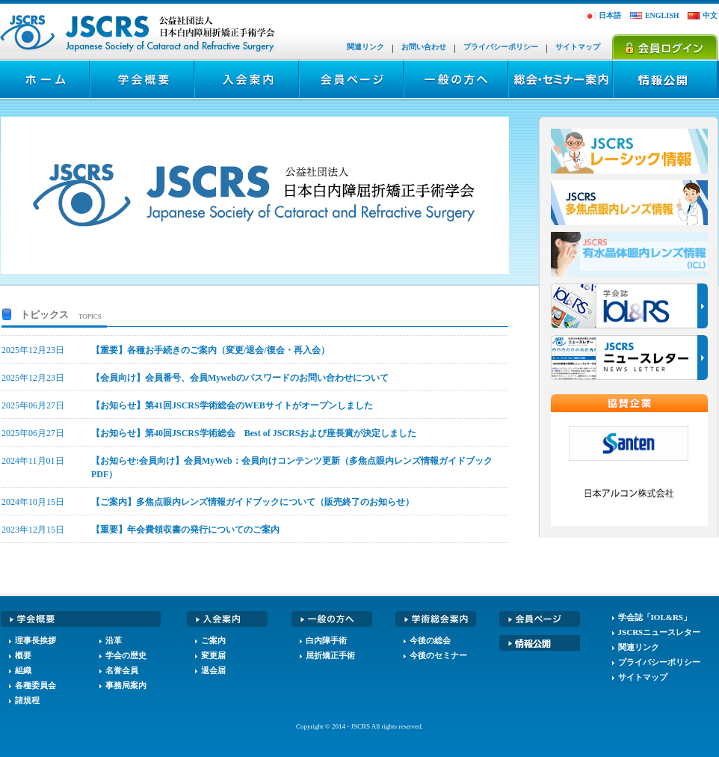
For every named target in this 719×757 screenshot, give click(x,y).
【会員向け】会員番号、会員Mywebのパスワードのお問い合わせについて (240, 378)
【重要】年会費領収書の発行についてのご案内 (185, 529)
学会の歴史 (125, 655)
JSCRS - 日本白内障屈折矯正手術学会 (138, 33)
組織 (23, 670)
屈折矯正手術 (330, 655)
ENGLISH (662, 15)
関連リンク (365, 47)
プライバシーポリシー (500, 47)
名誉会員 (121, 670)
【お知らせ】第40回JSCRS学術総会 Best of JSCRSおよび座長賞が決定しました (253, 433)
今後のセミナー (438, 655)
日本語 (610, 15)
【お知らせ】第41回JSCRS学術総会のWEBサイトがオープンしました (232, 405)
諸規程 (27, 700)
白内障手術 (326, 640)
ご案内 (213, 640)
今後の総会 (430, 640)
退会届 (213, 670)
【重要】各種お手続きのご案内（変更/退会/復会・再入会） (210, 350)
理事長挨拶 (35, 640)
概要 (23, 655)
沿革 (113, 640)
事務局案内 (125, 685)
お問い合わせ (423, 47)
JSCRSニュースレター (659, 632)
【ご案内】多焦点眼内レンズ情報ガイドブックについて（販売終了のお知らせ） (252, 502)
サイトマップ (577, 47)
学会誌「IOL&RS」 (654, 617)
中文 (710, 15)
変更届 (213, 655)
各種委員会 (35, 685)
